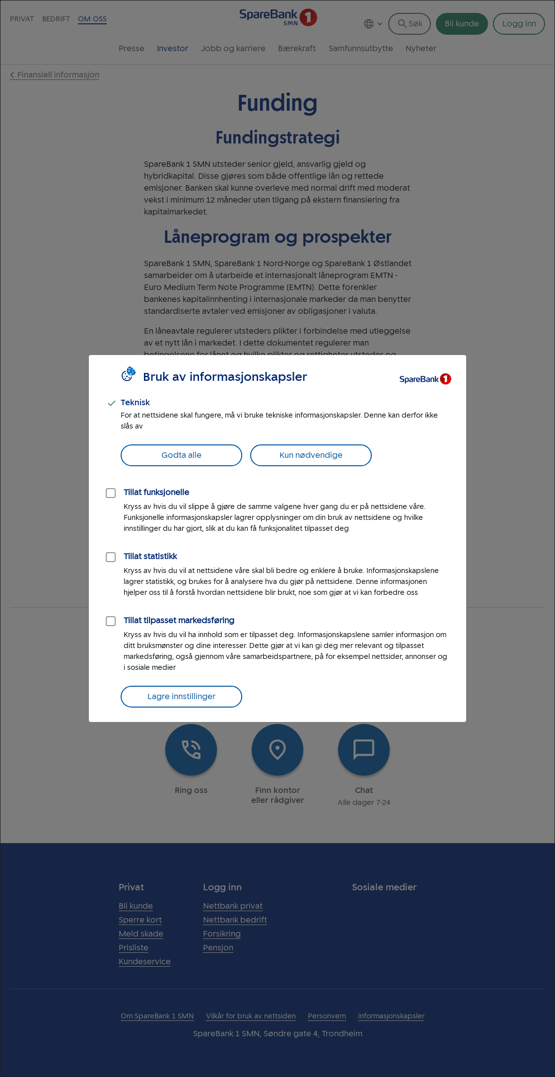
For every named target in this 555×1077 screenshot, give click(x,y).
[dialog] (277, 538)
